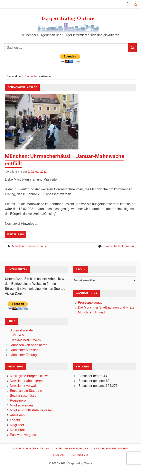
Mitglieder (17, 425)
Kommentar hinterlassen (118, 246)
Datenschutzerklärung (31, 448)
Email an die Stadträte (26, 390)
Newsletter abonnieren (26, 381)
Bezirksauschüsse (23, 395)
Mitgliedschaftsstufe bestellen (31, 410)
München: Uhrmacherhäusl (29, 246)
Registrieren (19, 400)
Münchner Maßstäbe (25, 350)
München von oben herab (28, 345)
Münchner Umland (91, 312)
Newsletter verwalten (25, 385)
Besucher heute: (90, 376)
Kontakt (59, 454)
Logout (15, 420)
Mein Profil (18, 430)
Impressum (80, 454)
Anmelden (17, 415)
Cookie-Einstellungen (111, 448)
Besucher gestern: (92, 381)
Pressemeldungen (91, 302)
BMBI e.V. (17, 335)
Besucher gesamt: (92, 385)
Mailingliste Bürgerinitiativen (30, 376)
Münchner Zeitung (23, 355)
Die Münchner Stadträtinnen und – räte (106, 307)
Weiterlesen (15, 234)
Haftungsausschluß (72, 448)
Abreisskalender (22, 330)
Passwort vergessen (24, 435)
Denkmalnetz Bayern (25, 340)
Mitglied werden (21, 405)
